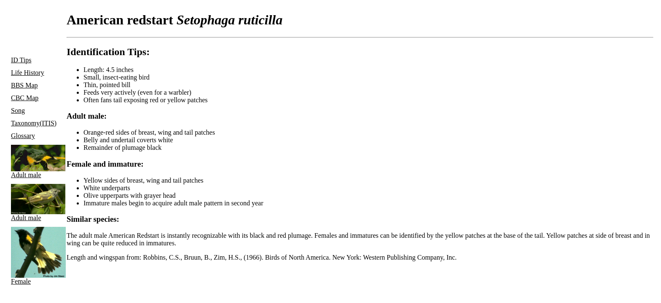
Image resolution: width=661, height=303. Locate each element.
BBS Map (24, 85)
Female (35, 256)
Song (18, 110)
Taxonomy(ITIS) (33, 123)
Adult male (35, 161)
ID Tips (21, 60)
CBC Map (24, 97)
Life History (27, 72)
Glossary (23, 135)
